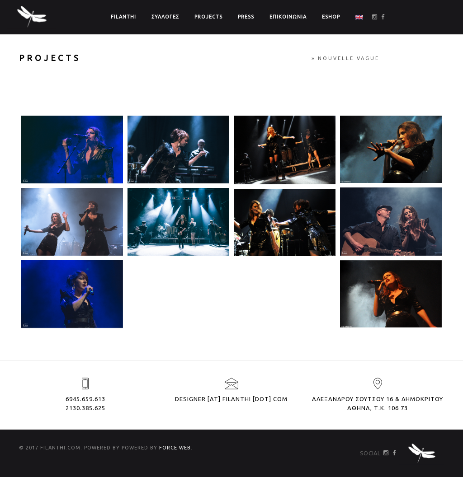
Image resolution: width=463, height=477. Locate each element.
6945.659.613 (85, 399)
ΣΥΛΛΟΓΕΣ (165, 16)
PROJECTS (208, 16)
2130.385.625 (85, 408)
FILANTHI (123, 16)
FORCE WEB (175, 447)
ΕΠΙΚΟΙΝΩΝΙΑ (288, 16)
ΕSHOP (331, 16)
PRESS (246, 16)
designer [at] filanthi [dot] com (231, 399)
